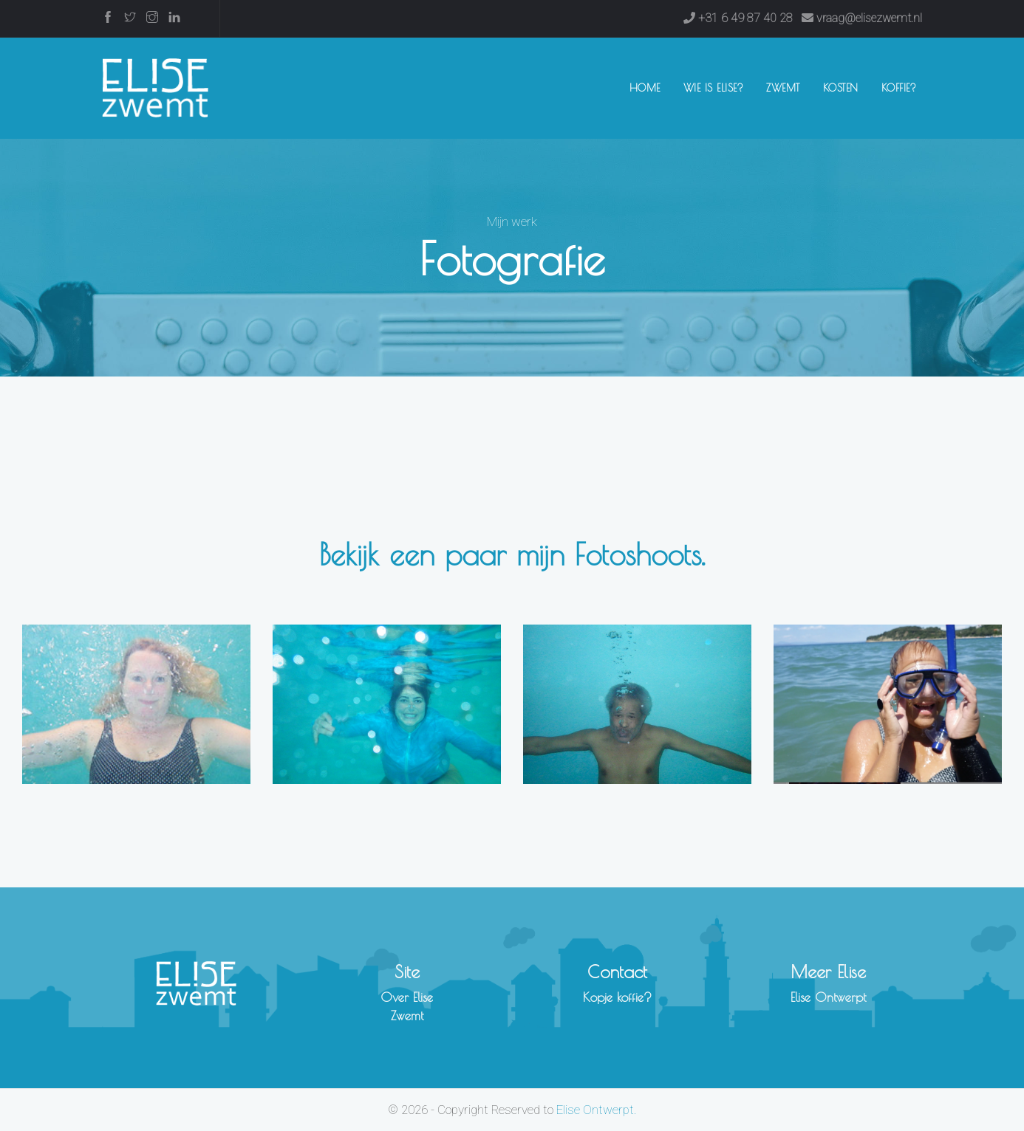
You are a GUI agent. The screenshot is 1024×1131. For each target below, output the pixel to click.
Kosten (841, 88)
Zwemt (783, 88)
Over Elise (406, 997)
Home (647, 87)
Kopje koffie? (617, 997)
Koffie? (899, 88)
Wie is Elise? (713, 88)
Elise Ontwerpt (828, 997)
